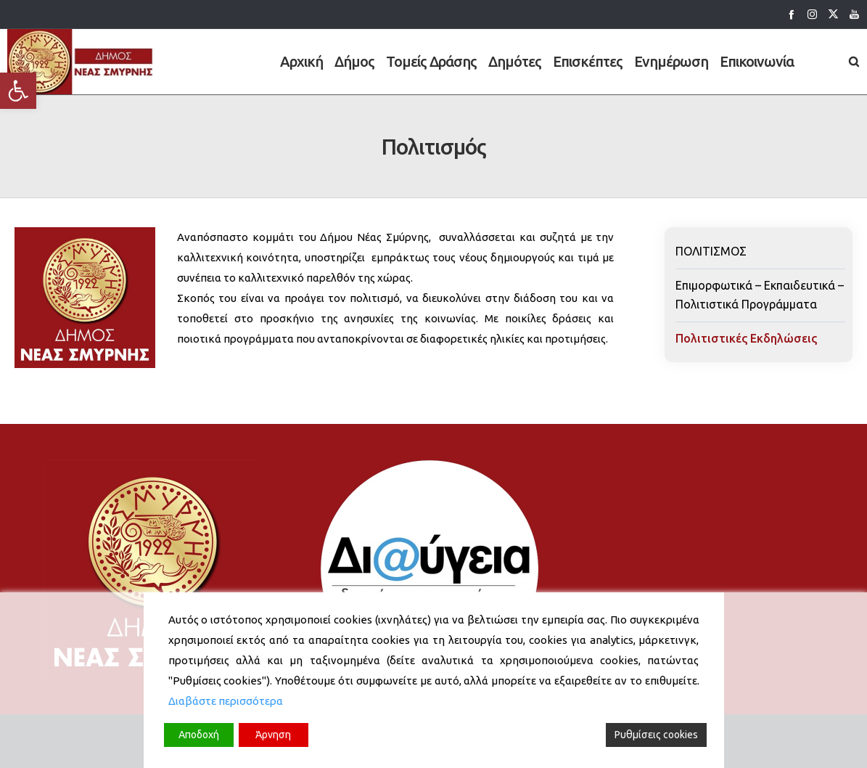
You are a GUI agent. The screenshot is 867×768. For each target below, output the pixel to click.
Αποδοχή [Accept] (198, 734)
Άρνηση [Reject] (273, 734)
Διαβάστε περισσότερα (225, 701)
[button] (18, 91)
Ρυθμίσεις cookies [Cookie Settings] (656, 734)
